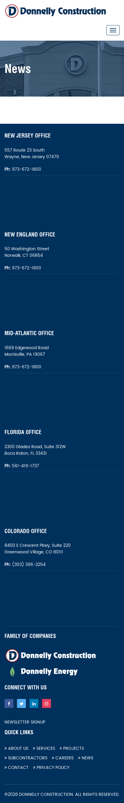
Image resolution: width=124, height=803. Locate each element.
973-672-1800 (26, 169)
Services (44, 748)
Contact (16, 767)
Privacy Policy (51, 767)
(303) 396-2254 (28, 564)
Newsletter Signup (24, 722)
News (85, 758)
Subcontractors (25, 758)
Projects (72, 748)
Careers (63, 758)
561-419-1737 (25, 465)
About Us (16, 748)
